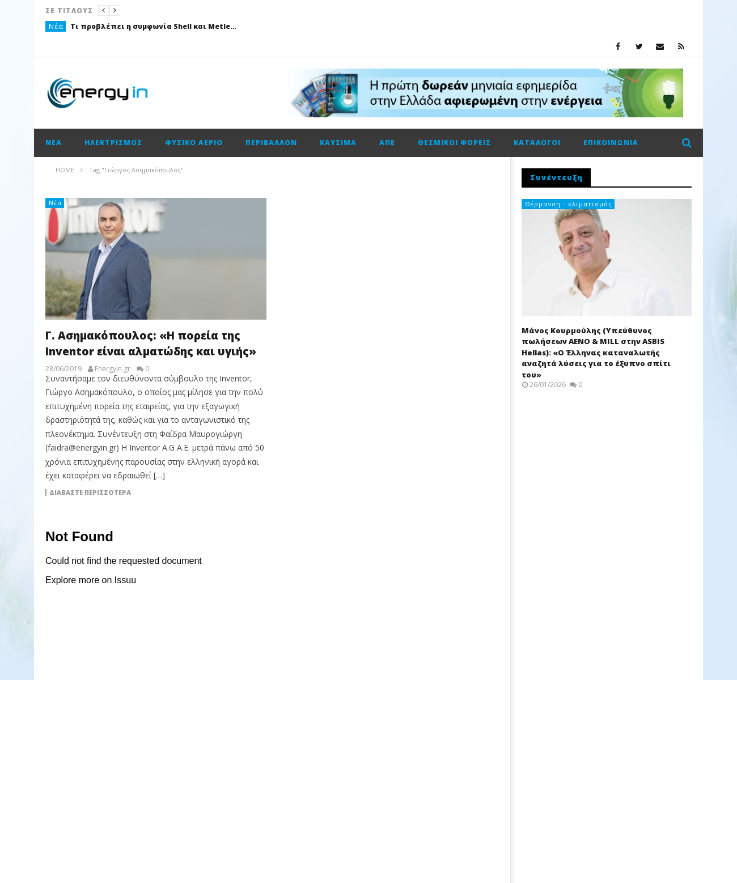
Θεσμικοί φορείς (454, 142)
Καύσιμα (338, 142)
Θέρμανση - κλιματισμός (568, 203)
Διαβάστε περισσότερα (90, 492)
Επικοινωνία (610, 142)
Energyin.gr (112, 369)
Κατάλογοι (537, 142)
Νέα (56, 26)
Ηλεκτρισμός (113, 142)
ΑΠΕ (387, 142)
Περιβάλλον (271, 142)
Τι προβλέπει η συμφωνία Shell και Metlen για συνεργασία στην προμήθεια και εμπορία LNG (155, 26)
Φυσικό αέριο (194, 142)
